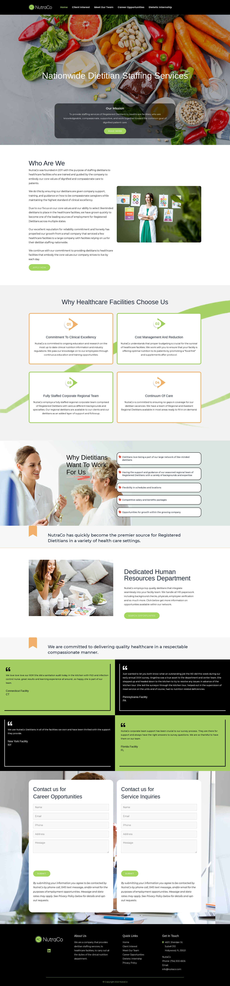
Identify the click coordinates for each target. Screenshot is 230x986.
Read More (115, 131)
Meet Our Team (103, 7)
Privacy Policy (130, 963)
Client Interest (81, 7)
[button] (39, 267)
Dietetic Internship (160, 7)
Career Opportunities (131, 7)
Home (64, 7)
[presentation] (55, 862)
